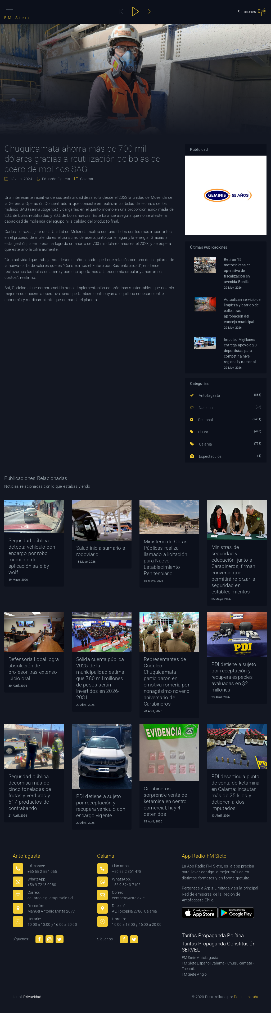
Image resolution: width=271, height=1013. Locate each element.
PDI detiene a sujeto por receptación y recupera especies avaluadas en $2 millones (233, 677)
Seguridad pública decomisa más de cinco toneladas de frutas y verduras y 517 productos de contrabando (29, 792)
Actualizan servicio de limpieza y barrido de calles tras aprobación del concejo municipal (242, 310)
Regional (201, 420)
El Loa (199, 432)
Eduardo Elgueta (55, 179)
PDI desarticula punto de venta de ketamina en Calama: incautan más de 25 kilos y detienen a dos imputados (235, 792)
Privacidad (32, 997)
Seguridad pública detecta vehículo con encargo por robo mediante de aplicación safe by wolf (31, 556)
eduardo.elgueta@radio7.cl (50, 898)
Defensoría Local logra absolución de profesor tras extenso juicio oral (33, 668)
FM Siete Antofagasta (200, 957)
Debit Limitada (246, 997)
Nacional (202, 408)
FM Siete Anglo (194, 974)
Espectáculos (206, 456)
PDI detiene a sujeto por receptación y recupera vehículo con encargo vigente (100, 805)
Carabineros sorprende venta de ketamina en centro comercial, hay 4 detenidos (165, 801)
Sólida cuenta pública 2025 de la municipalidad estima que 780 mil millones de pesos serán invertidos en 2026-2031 (100, 678)
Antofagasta (205, 395)
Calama (86, 179)
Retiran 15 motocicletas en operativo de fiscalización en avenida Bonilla (237, 270)
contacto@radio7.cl (128, 898)
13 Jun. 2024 (20, 179)
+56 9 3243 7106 (126, 885)
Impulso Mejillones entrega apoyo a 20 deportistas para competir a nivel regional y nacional (240, 350)
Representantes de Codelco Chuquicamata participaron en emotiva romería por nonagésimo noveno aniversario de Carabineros (166, 681)
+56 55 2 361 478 (126, 871)
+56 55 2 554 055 (42, 871)
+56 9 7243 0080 (42, 885)
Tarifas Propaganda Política (213, 935)
